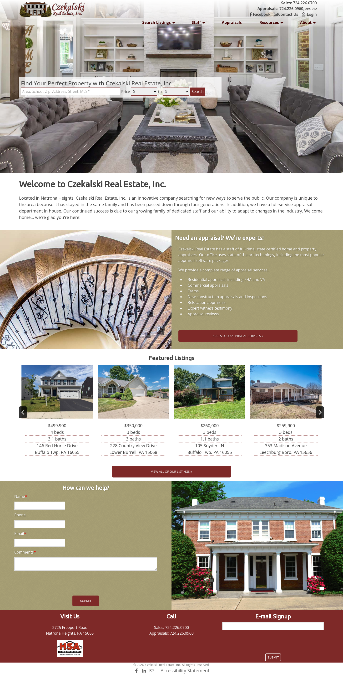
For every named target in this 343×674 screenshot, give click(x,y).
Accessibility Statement (185, 670)
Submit (85, 601)
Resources (271, 24)
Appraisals (232, 22)
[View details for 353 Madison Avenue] (286, 412)
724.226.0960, (287, 8)
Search (198, 91)
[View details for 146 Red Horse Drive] (57, 412)
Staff (198, 24)
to (160, 91)
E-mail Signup (273, 616)
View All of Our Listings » (171, 471)
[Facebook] (137, 670)
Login (309, 14)
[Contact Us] (152, 670)
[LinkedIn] (144, 670)
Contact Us (286, 14)
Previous (23, 412)
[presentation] (86, 584)
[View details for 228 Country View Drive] (133, 412)
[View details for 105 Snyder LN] (210, 412)
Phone (20, 515)
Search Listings (158, 24)
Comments (24, 552)
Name (19, 496)
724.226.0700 (299, 2)
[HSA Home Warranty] (70, 648)
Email (19, 533)
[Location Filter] (70, 91)
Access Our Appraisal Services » (238, 336)
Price (125, 91)
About (308, 24)
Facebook (260, 14)
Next (320, 412)
